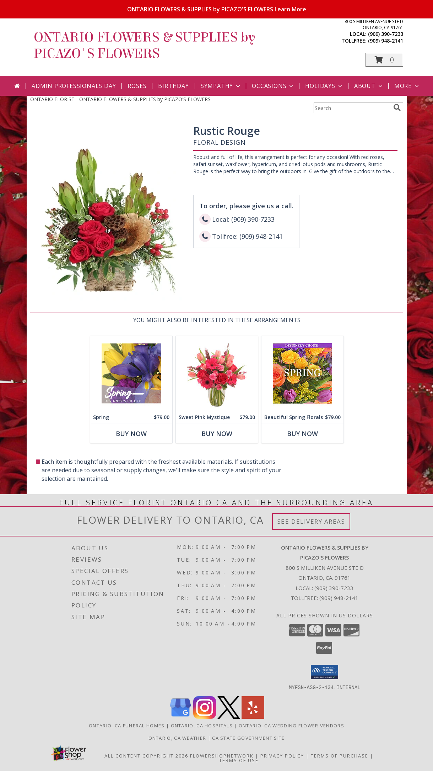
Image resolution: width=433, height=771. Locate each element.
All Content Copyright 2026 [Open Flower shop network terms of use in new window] (146, 755)
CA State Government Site (248, 737)
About (369, 86)
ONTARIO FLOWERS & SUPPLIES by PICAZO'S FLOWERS (216, 9)
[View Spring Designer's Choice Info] (131, 373)
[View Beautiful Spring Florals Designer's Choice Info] (302, 373)
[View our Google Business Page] (180, 716)
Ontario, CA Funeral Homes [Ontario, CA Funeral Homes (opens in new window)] (127, 725)
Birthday (173, 86)
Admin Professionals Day (74, 86)
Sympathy (221, 86)
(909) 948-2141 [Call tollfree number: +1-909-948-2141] (385, 40)
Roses (137, 86)
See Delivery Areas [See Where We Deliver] (311, 521)
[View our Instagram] (204, 716)
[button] (384, 60)
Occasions (273, 86)
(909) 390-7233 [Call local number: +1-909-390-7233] (385, 34)
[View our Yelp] (253, 716)
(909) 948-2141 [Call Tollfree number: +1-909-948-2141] (338, 597)
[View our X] (228, 716)
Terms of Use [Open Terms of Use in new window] (239, 760)
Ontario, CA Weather (177, 737)
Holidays (324, 86)
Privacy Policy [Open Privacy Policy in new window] (282, 755)
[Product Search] (352, 108)
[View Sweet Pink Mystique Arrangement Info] (216, 373)
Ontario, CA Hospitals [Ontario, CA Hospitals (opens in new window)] (202, 725)
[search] (397, 107)
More (407, 86)
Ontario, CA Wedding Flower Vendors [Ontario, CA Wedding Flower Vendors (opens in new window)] (291, 725)
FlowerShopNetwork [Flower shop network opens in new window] (222, 755)
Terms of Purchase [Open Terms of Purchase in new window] (339, 755)
